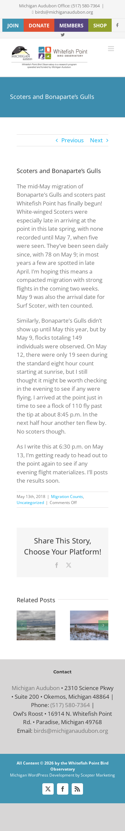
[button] (22, 625)
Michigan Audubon (36, 688)
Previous (72, 140)
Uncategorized (30, 502)
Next (96, 140)
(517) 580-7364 (70, 705)
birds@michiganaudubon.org (64, 12)
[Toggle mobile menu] (111, 48)
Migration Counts (67, 496)
